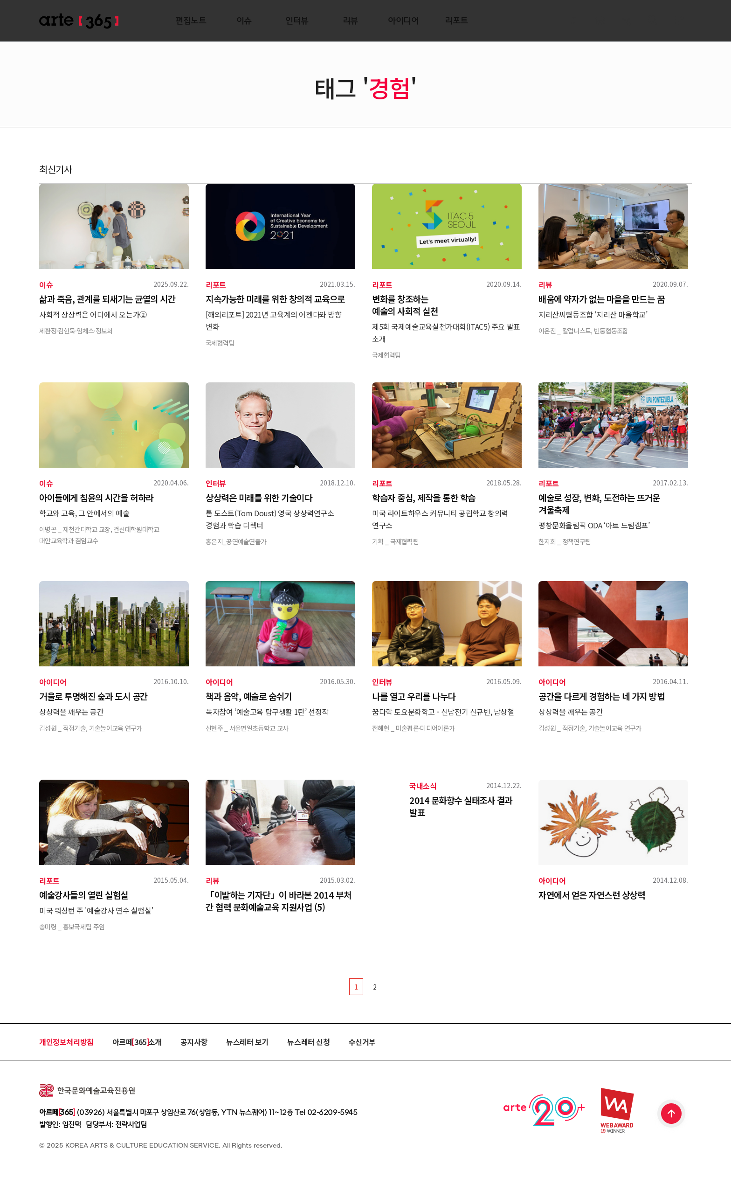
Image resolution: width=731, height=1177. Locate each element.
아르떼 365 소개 (137, 1041)
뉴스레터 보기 (247, 1041)
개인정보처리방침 (66, 1041)
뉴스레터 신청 (308, 1041)
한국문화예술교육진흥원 (87, 1090)
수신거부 (362, 1041)
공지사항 (193, 1041)
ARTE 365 (78, 21)
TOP (672, 1114)
